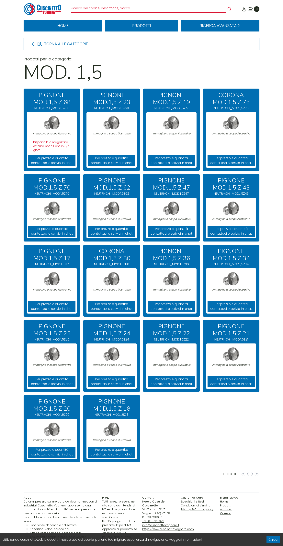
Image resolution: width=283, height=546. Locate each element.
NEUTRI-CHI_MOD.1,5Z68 (52, 101)
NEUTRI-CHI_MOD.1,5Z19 (171, 101)
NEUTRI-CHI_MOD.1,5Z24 (111, 332)
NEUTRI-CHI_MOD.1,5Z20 (52, 407)
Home (62, 25)
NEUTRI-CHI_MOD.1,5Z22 (171, 332)
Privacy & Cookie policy (197, 509)
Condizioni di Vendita (195, 505)
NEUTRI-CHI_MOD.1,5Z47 (171, 186)
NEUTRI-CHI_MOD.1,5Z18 (111, 407)
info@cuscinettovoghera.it (160, 525)
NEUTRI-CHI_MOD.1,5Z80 (111, 257)
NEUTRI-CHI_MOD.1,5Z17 (52, 257)
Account (226, 509)
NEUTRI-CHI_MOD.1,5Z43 (231, 186)
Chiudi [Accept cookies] (273, 539)
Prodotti (141, 25)
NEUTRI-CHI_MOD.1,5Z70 (52, 186)
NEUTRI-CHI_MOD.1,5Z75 (231, 101)
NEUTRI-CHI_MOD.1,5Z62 (111, 186)
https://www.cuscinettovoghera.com (168, 529)
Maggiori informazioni (185, 539)
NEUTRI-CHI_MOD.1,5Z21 (231, 332)
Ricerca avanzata (220, 25)
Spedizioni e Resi (192, 501)
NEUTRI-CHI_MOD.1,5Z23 (111, 101)
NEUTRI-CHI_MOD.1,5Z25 (52, 332)
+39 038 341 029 (153, 521)
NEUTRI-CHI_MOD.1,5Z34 (231, 257)
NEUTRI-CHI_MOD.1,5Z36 (171, 257)
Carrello (225, 513)
